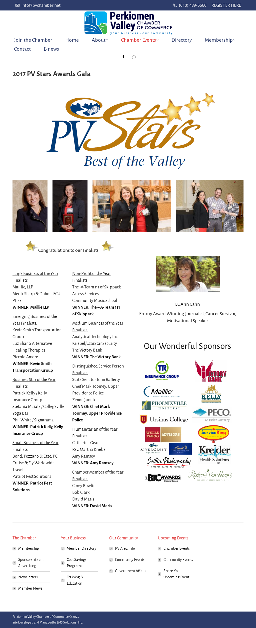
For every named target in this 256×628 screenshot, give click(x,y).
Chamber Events (177, 548)
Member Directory (81, 548)
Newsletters (28, 577)
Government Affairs (130, 571)
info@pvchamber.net (41, 5)
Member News (30, 588)
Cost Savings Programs (76, 563)
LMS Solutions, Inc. (70, 622)
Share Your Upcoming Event (176, 574)
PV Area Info (125, 548)
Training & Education (75, 580)
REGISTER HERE (226, 5)
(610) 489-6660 (192, 5)
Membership (28, 548)
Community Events (129, 560)
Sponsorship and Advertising (31, 563)
